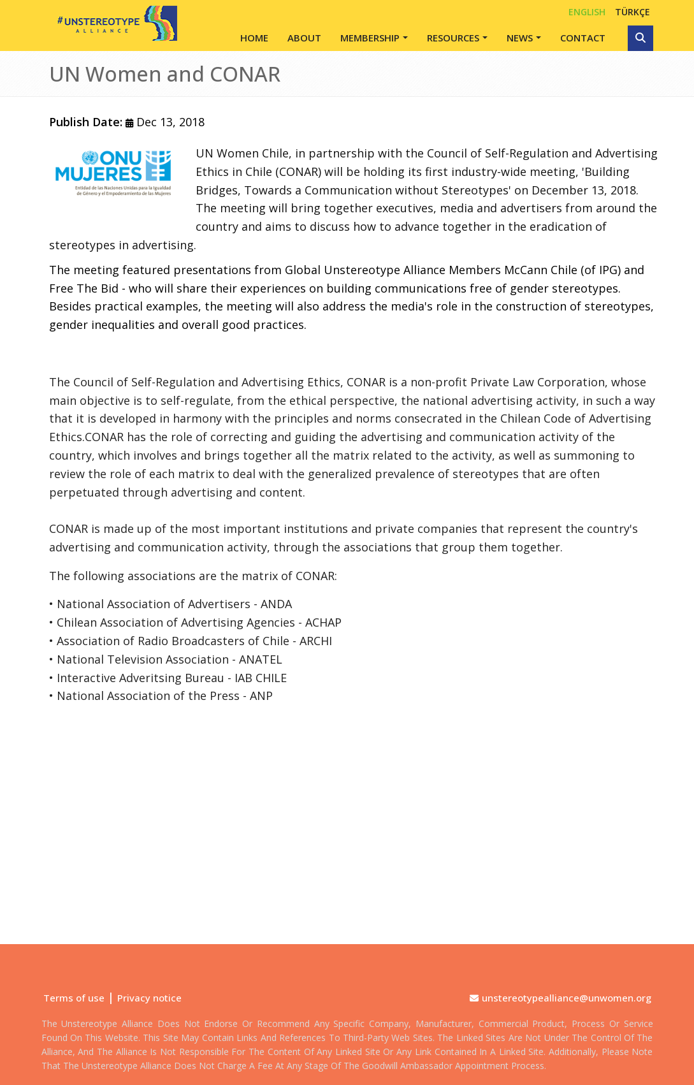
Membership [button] (370, 37)
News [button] (520, 37)
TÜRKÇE (632, 12)
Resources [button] (453, 37)
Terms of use (74, 997)
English (586, 12)
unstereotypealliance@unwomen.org (566, 997)
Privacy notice (149, 997)
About (304, 37)
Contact (582, 37)
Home (254, 37)
